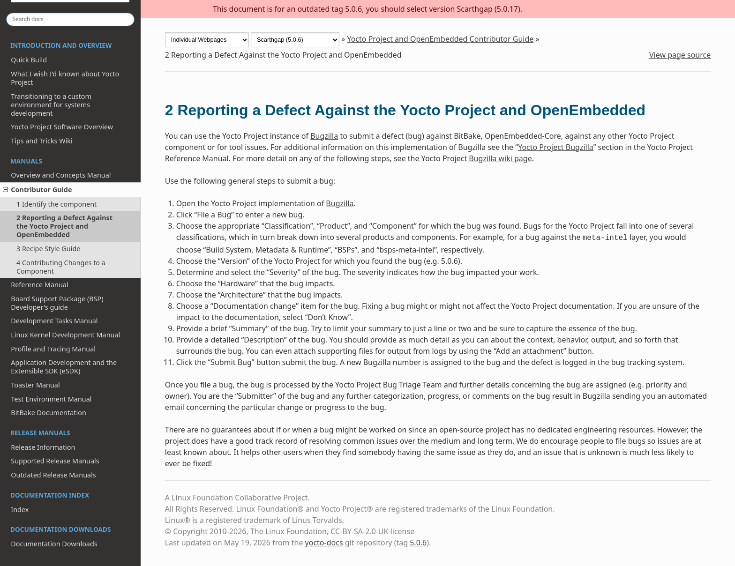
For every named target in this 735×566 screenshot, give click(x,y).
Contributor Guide (37, 189)
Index (20, 509)
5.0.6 (418, 542)
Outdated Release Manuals (53, 474)
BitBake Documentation (48, 412)
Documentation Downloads (54, 543)
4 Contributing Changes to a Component (60, 267)
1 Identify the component (56, 204)
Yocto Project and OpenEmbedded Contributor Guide (440, 39)
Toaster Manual (35, 384)
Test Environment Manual (51, 399)
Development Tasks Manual (54, 320)
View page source (680, 55)
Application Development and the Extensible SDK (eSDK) (64, 366)
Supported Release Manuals (55, 460)
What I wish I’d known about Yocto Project (65, 78)
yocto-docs (324, 542)
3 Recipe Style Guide (48, 248)
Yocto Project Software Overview (62, 126)
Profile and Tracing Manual (53, 348)
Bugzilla (324, 136)
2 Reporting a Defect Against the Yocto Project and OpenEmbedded (64, 226)
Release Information (43, 447)
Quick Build (29, 59)
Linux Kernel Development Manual (65, 334)
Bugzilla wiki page (500, 158)
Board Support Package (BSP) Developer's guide (57, 303)
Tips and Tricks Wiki (41, 140)
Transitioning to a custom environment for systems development (51, 105)
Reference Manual (39, 284)
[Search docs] (70, 19)
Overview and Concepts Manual (61, 175)
